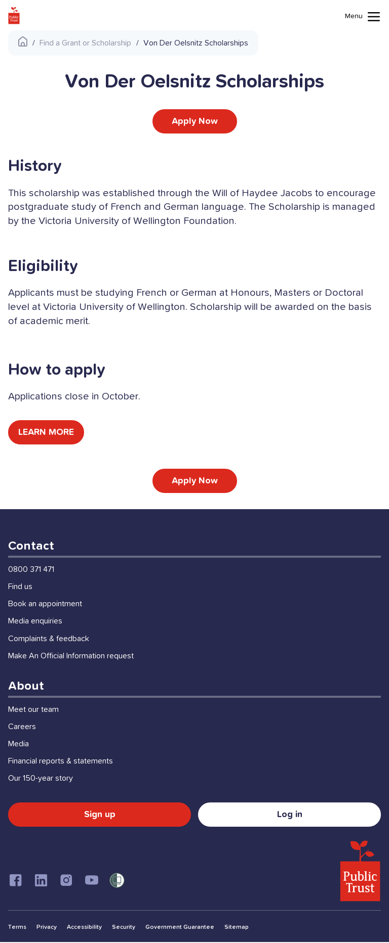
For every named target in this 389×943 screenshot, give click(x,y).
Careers (22, 728)
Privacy (46, 928)
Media (18, 745)
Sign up (99, 815)
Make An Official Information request (71, 657)
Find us (20, 587)
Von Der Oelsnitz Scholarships (195, 43)
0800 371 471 (31, 570)
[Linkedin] (41, 881)
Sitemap (236, 928)
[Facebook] (15, 881)
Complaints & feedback (48, 640)
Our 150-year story (40, 780)
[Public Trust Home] (14, 15)
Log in (289, 815)
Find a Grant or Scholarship (85, 43)
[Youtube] (91, 881)
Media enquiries (35, 622)
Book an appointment (45, 605)
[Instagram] (66, 881)
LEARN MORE (46, 432)
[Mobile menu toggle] (363, 17)
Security (123, 928)
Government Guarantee (179, 928)
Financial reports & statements (60, 762)
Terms (17, 928)
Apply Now (195, 121)
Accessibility (84, 928)
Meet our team (33, 710)
